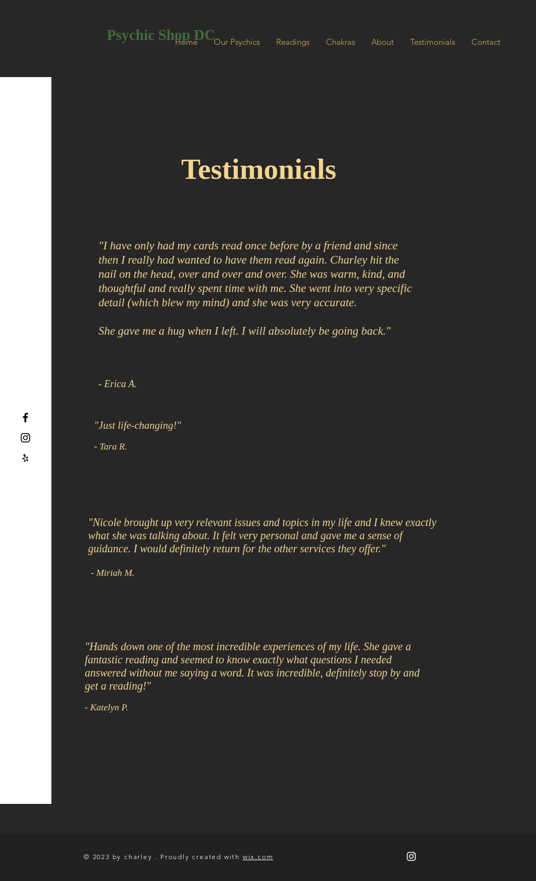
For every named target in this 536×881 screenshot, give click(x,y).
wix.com (258, 857)
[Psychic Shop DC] (161, 35)
